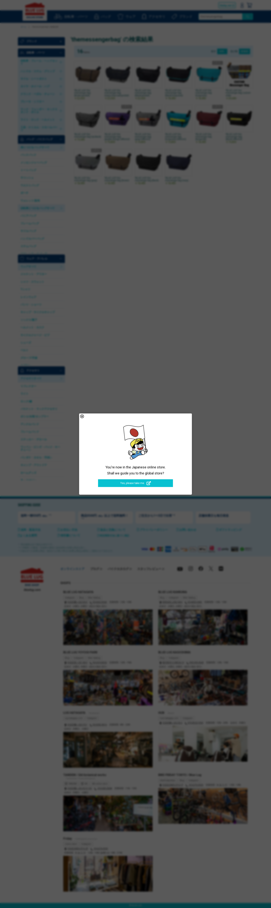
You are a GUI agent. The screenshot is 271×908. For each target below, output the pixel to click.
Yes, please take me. (135, 483)
